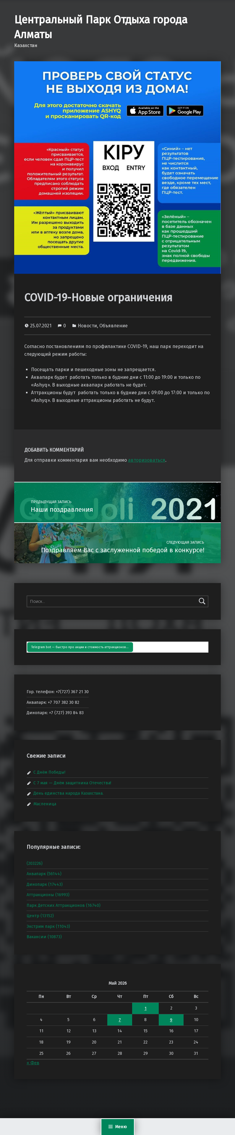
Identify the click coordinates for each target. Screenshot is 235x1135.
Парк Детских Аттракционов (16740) (64, 905)
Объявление (113, 326)
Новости (87, 326)
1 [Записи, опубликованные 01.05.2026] (146, 1008)
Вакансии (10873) (44, 936)
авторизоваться (146, 460)
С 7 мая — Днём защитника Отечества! (72, 782)
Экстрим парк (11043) (48, 926)
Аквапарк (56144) (44, 873)
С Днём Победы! (49, 772)
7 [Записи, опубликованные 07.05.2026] (120, 1020)
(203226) (35, 863)
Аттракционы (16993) (48, 894)
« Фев (33, 1062)
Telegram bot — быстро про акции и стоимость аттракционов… (80, 647)
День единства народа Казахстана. (68, 793)
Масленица (44, 803)
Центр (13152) (40, 915)
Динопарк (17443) (45, 884)
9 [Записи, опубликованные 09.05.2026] (171, 1020)
